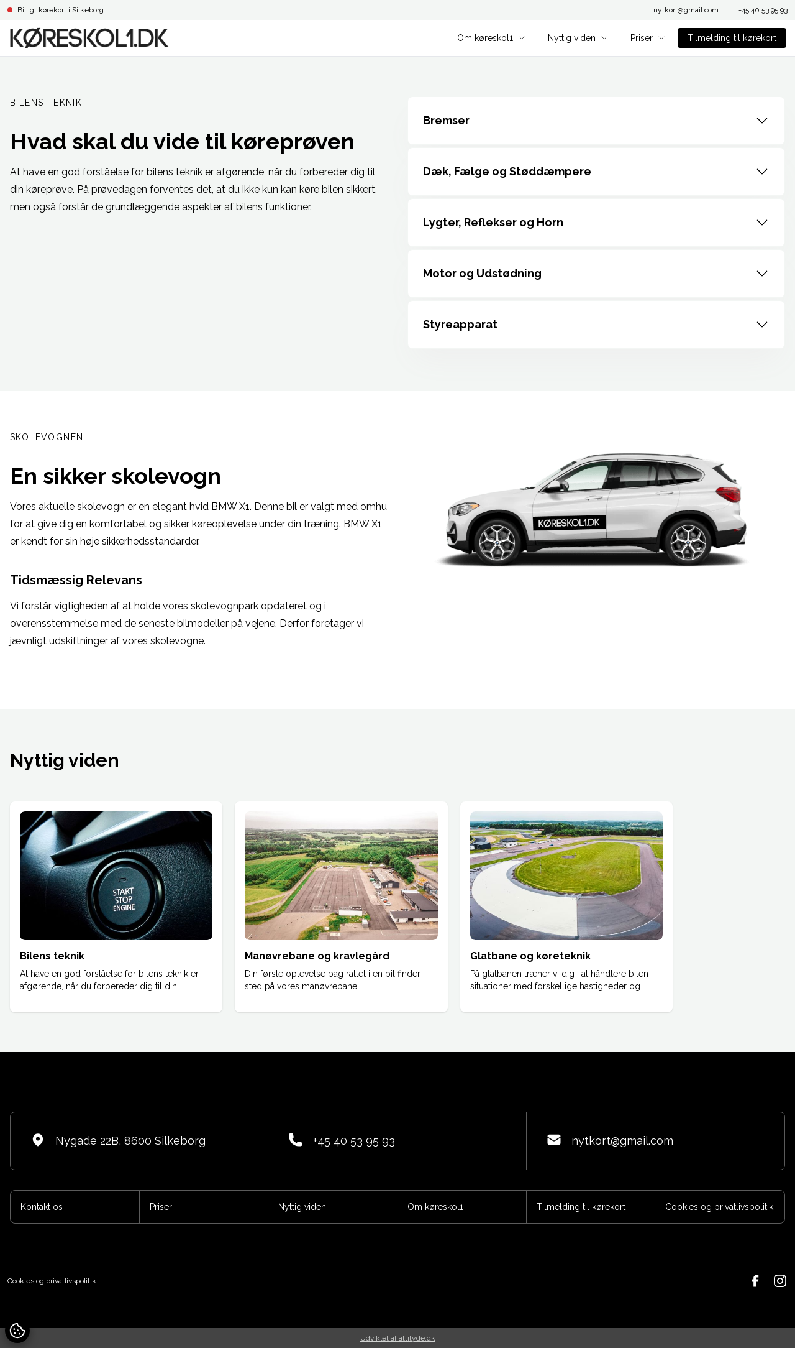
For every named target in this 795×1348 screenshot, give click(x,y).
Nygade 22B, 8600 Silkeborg (118, 1139)
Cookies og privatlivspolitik (719, 1207)
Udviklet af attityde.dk (397, 1338)
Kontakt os (41, 1207)
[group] (116, 906)
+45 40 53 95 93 (763, 10)
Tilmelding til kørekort (732, 38)
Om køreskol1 (491, 38)
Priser (647, 38)
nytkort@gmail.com (686, 10)
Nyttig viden (578, 38)
